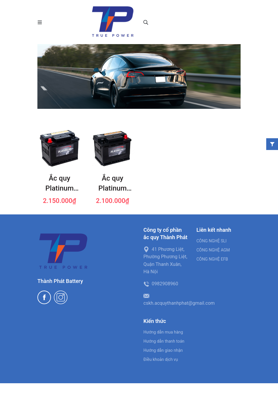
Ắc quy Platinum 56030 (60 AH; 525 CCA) (112, 184)
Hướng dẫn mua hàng (163, 332)
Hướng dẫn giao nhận (163, 350)
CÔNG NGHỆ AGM (213, 250)
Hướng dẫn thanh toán (163, 341)
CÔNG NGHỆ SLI (211, 241)
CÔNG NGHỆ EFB (212, 259)
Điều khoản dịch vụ (160, 359)
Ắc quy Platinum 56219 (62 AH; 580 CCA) (59, 184)
